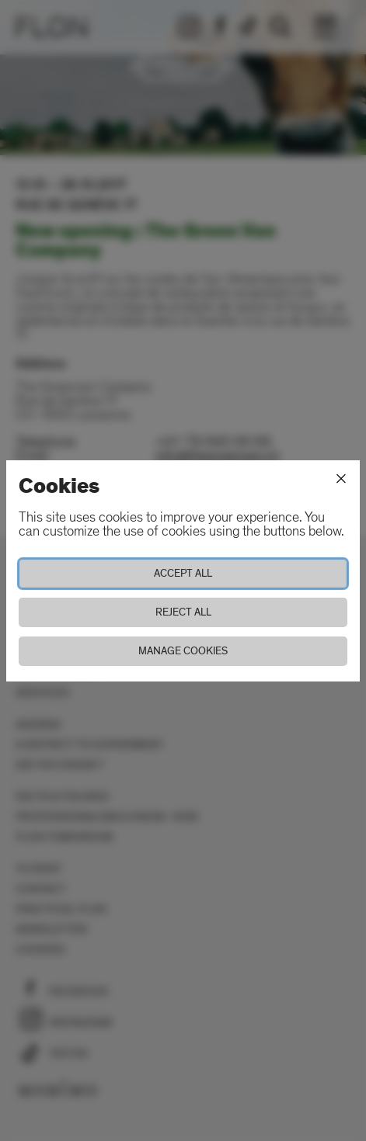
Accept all (183, 573)
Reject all (183, 612)
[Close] (341, 479)
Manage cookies (183, 650)
